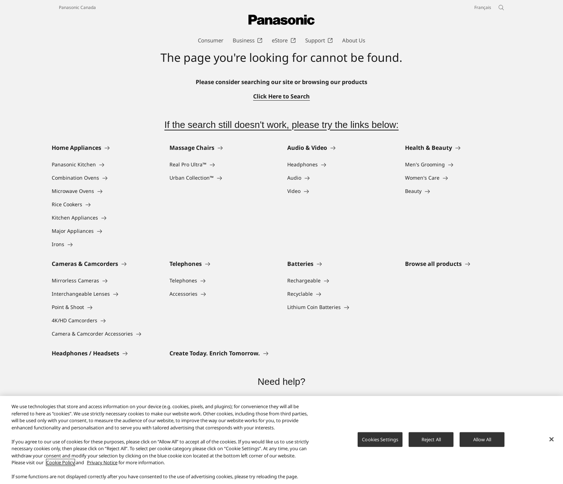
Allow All (482, 442)
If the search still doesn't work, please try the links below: (281, 124)
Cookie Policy (60, 465)
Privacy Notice (102, 465)
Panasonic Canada (77, 7)
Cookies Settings (380, 442)
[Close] (551, 442)
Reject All (431, 442)
